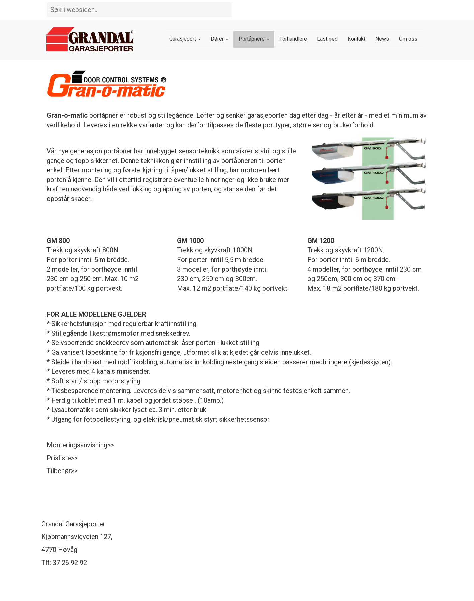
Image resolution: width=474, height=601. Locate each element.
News (382, 39)
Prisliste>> (62, 458)
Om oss (408, 39)
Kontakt (356, 39)
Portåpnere (254, 39)
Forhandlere (293, 39)
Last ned (327, 39)
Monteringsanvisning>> (80, 445)
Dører (219, 39)
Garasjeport (185, 39)
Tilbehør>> (62, 471)
